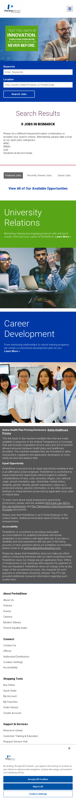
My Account (10, 696)
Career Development (29, 328)
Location (8, 79)
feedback (71, 661)
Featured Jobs (13, 175)
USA (5, 149)
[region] (38, 771)
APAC (6, 143)
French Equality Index (15, 627)
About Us (8, 600)
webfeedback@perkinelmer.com (42, 548)
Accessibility (10, 667)
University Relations (23, 217)
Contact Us (9, 645)
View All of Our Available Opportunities (38, 188)
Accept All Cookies (38, 779)
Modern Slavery (12, 622)
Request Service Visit (15, 741)
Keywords (9, 66)
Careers (7, 616)
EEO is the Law (53, 503)
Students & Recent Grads (17, 153)
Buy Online (9, 685)
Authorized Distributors (16, 656)
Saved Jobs (64, 175)
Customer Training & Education (20, 736)
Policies (7, 605)
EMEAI (6, 146)
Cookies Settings (13, 662)
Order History (10, 707)
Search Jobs (19, 94)
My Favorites (10, 701)
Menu (70, 9)
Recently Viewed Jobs (39, 175)
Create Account (12, 713)
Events (7, 611)
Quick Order (10, 690)
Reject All (38, 786)
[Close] (69, 748)
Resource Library (13, 730)
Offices (7, 650)
